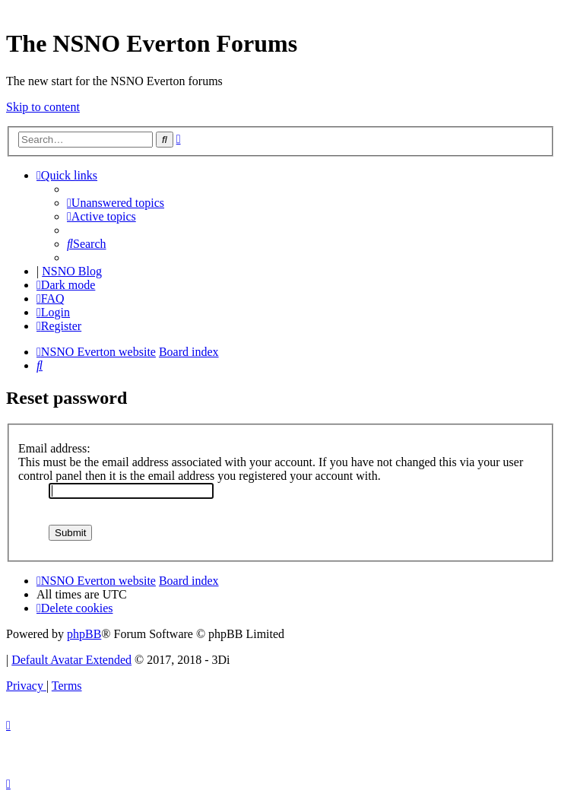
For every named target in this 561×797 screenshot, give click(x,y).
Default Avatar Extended (71, 659)
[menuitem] (115, 202)
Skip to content (43, 106)
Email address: (54, 448)
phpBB (84, 633)
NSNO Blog (72, 271)
